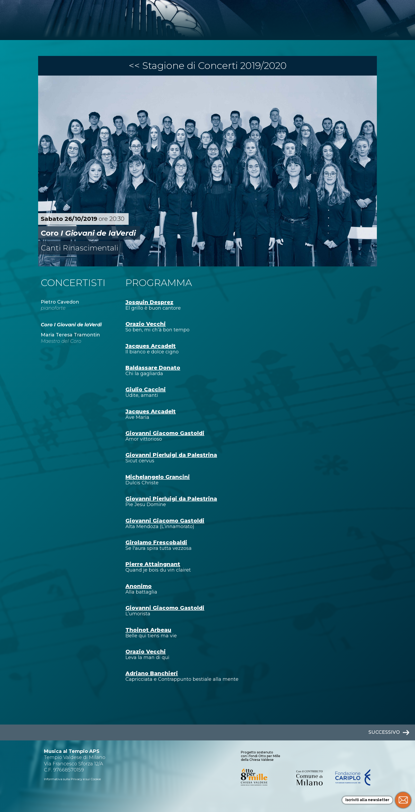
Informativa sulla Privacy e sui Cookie (72, 779)
